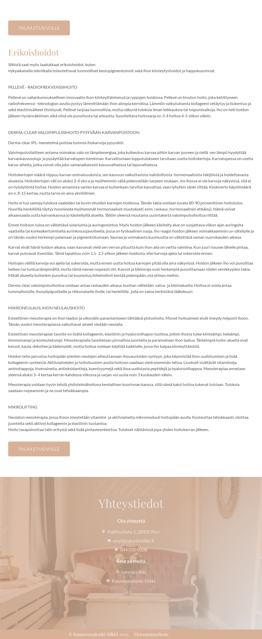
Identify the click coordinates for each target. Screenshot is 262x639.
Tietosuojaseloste (151, 634)
